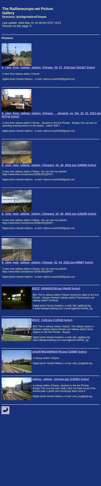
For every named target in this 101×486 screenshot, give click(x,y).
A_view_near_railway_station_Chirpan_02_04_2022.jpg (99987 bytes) (47, 262)
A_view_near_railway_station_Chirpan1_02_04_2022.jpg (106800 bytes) (49, 165)
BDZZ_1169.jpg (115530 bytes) (52, 320)
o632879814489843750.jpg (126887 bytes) (59, 351)
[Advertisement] (81, 17)
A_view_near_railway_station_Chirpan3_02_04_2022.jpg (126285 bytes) (49, 213)
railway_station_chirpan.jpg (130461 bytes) (60, 379)
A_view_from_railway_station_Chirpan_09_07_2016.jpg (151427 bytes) (48, 67)
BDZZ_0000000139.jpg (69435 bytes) (56, 288)
